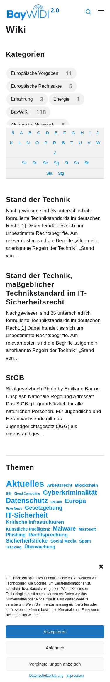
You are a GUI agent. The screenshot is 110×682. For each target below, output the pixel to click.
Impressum (75, 675)
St (86, 162)
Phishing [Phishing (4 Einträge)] (16, 534)
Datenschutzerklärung (46, 675)
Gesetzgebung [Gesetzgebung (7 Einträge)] (43, 508)
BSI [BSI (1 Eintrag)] (8, 493)
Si (66, 162)
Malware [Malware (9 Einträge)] (64, 528)
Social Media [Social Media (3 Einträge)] (63, 541)
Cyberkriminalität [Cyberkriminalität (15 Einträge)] (70, 492)
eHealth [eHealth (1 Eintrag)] (56, 501)
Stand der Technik (38, 199)
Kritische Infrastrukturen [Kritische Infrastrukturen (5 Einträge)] (35, 522)
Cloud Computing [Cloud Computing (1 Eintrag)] (27, 493)
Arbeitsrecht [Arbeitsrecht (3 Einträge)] (59, 485)
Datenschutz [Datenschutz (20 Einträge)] (27, 500)
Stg (61, 173)
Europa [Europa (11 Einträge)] (75, 500)
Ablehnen (55, 647)
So (76, 162)
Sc (34, 162)
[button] (101, 567)
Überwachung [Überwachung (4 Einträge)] (39, 546)
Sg (56, 162)
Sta (49, 173)
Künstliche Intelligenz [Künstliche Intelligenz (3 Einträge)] (28, 529)
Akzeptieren (55, 631)
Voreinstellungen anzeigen (55, 663)
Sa (24, 162)
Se (45, 162)
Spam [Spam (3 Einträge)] (85, 541)
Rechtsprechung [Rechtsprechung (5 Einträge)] (48, 535)
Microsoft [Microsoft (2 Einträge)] (87, 529)
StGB (15, 378)
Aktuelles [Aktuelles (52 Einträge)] (25, 484)
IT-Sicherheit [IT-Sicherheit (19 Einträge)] (27, 515)
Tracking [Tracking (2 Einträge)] (14, 547)
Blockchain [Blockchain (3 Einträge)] (86, 485)
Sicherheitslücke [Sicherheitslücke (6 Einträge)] (27, 541)
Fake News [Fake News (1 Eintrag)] (14, 508)
